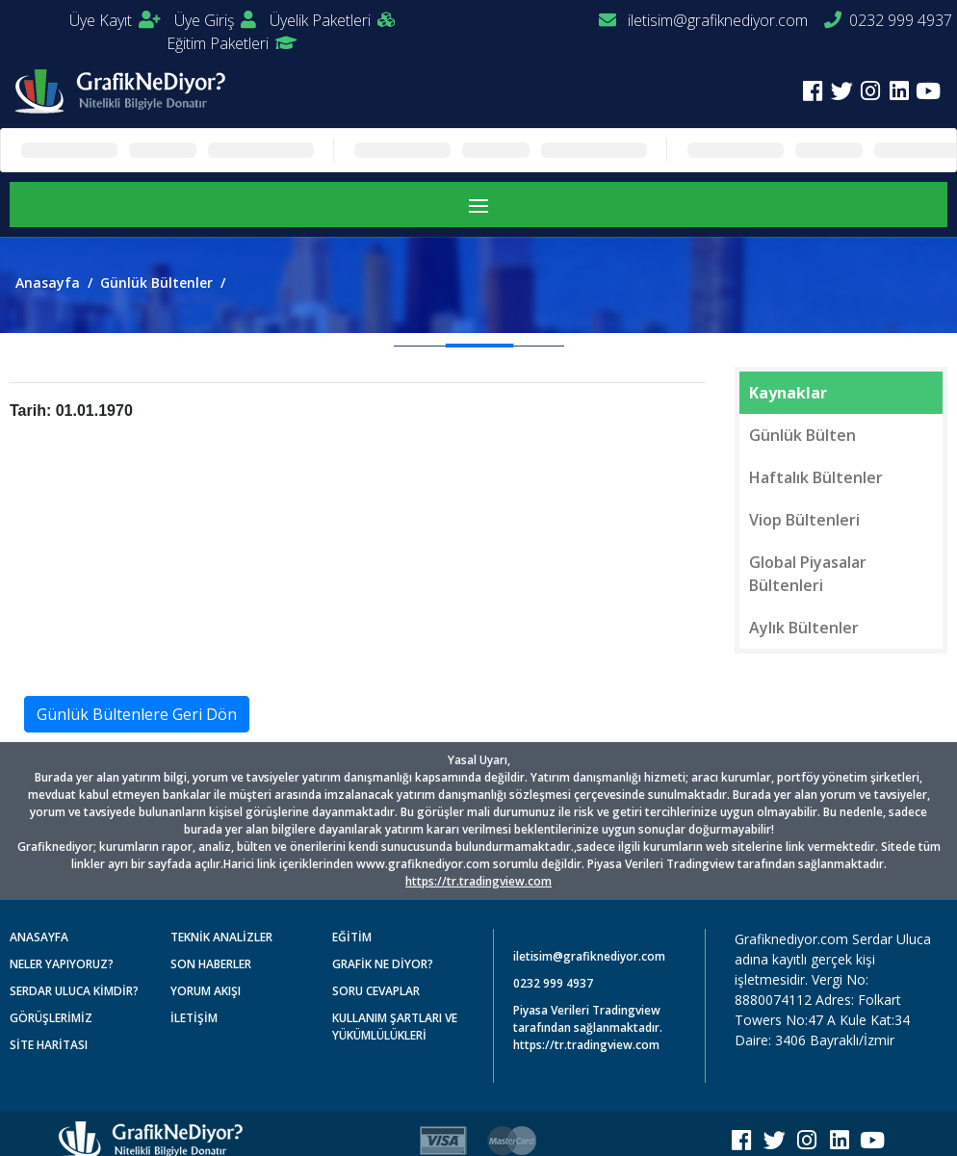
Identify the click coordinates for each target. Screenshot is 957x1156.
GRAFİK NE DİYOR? (382, 964)
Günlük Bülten (802, 435)
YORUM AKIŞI (205, 991)
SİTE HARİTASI (49, 1045)
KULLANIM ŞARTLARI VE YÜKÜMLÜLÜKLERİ (394, 1026)
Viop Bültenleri (804, 519)
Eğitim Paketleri (232, 43)
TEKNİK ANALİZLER (221, 937)
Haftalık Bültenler (816, 477)
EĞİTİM (352, 937)
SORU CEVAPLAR (376, 991)
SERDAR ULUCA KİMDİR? (74, 991)
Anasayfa (47, 282)
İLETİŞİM (194, 1018)
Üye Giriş (215, 20)
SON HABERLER (210, 964)
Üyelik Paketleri (332, 20)
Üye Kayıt (115, 20)
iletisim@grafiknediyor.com (703, 20)
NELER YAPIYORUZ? (62, 964)
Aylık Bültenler (804, 627)
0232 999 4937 (888, 20)
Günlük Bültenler (156, 282)
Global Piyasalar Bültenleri (807, 574)
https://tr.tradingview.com (478, 881)
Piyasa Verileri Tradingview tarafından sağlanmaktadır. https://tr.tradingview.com (587, 1027)
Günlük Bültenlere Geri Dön (137, 714)
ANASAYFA (39, 937)
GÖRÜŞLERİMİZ (51, 1018)
